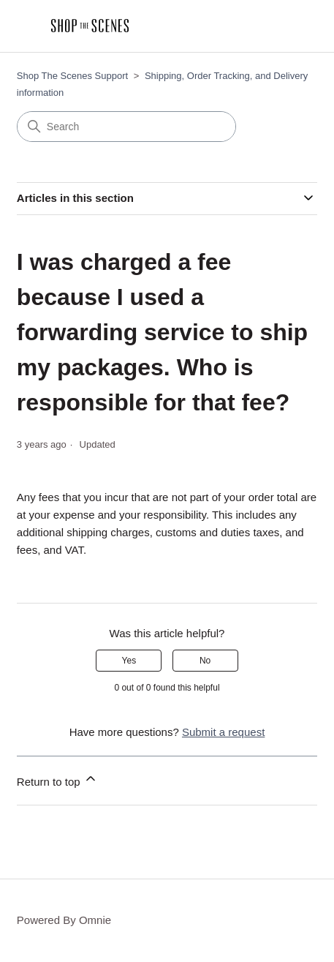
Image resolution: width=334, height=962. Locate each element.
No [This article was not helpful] (205, 660)
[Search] (126, 126)
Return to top (57, 779)
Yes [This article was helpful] (129, 660)
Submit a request (223, 732)
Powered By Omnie (64, 920)
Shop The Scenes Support (72, 75)
